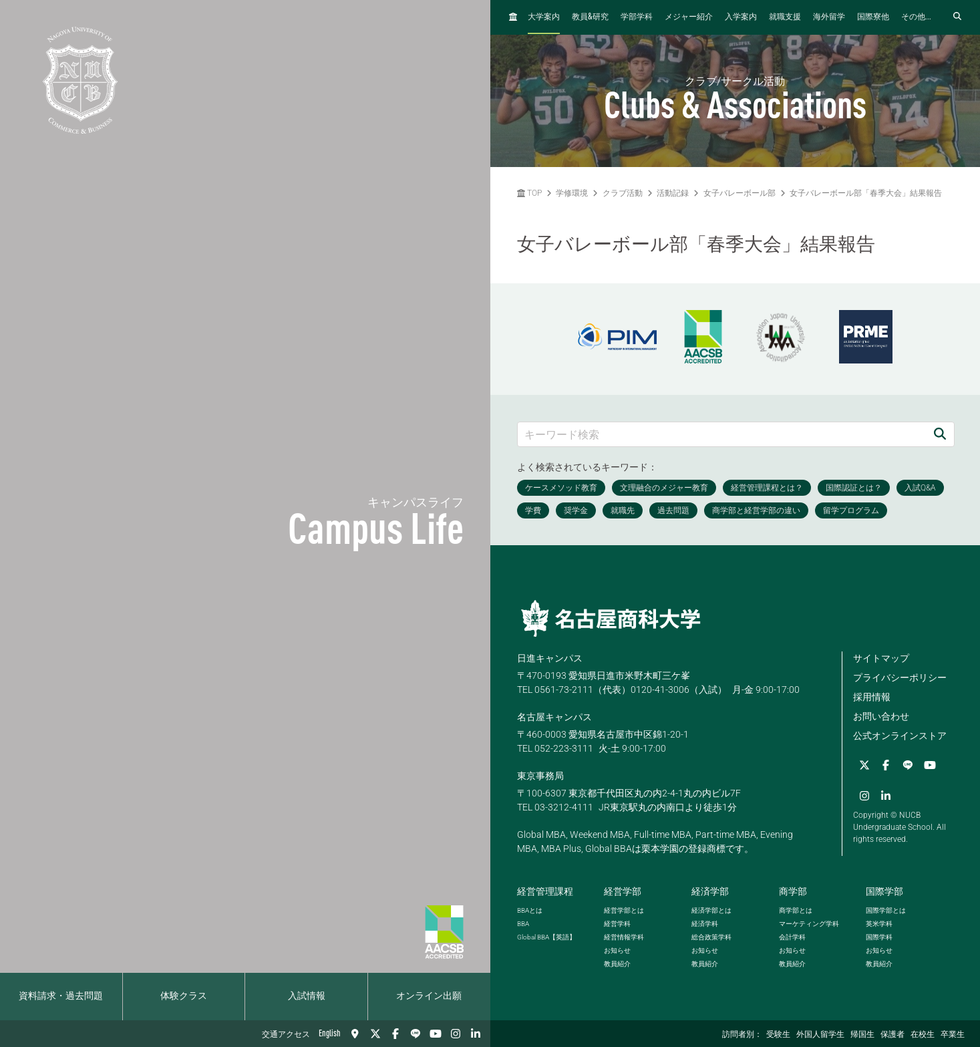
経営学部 (622, 891)
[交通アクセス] (355, 1033)
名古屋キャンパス (554, 717)
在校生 (923, 1035)
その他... (916, 17)
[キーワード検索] (722, 434)
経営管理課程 (545, 891)
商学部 (793, 891)
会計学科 (792, 937)
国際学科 (879, 937)
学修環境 (572, 193)
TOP (529, 193)
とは (529, 910)
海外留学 (829, 17)
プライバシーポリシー (900, 677)
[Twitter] (375, 1033)
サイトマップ (881, 658)
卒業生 (953, 1035)
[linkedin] (476, 1033)
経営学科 (617, 923)
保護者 (892, 1035)
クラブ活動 (623, 193)
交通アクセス (286, 1035)
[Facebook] (395, 1033)
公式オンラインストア (900, 735)
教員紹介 (617, 963)
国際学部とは (886, 910)
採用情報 (871, 697)
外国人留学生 (820, 1035)
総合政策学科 (711, 937)
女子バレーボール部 (739, 193)
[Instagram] (456, 1033)
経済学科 (704, 923)
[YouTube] (436, 1033)
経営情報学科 (624, 937)
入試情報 (306, 996)
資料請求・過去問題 (61, 996)
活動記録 (673, 193)
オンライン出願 (429, 996)
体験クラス (183, 996)
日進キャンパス (550, 658)
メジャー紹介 (689, 17)
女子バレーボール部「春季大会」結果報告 (866, 193)
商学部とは (795, 910)
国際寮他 (873, 17)
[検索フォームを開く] (957, 17)
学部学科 (637, 17)
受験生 (778, 1035)
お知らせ (617, 950)
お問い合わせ (881, 716)
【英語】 (546, 937)
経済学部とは (711, 910)
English (330, 1033)
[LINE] (415, 1033)
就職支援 (785, 17)
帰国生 (862, 1035)
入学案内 (741, 17)
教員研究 (590, 17)
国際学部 (884, 891)
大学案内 (544, 17)
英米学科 (879, 923)
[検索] (940, 434)
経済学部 (710, 891)
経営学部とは (624, 910)
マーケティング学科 (809, 923)
